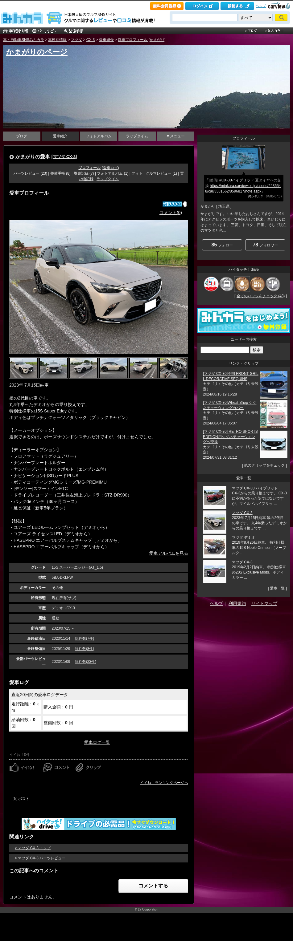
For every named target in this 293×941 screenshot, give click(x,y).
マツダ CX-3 (64, 156)
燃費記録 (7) (84, 173)
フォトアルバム (99, 136)
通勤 (55, 618)
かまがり (207, 206)
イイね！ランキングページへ (164, 783)
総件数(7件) (84, 638)
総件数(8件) (84, 649)
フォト (136, 173)
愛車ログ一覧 (97, 742)
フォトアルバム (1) (112, 173)
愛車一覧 (277, 588)
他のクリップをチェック (264, 465)
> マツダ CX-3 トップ (33, 848)
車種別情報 (57, 40)
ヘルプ (261, 6)
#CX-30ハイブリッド (236, 180)
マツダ (76, 40)
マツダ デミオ (243, 537)
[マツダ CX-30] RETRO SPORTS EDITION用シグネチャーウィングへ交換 (230, 436)
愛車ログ (110, 168)
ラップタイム (137, 136)
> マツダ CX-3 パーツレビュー (40, 858)
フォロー (222, 244)
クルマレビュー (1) (161, 173)
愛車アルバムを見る (168, 553)
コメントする (153, 885)
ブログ (21, 136)
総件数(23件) (85, 661)
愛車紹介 (106, 40)
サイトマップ (264, 603)
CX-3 (90, 40)
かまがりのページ (37, 52)
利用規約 (237, 603)
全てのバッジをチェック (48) (261, 296)
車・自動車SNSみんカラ (23, 40)
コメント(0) (170, 212)
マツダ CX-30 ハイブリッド (255, 488)
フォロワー (265, 244)
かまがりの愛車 (32, 156)
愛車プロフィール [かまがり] (141, 40)
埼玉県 (223, 206)
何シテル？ (255, 196)
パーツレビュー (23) (30, 173)
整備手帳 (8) (60, 173)
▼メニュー (175, 136)
